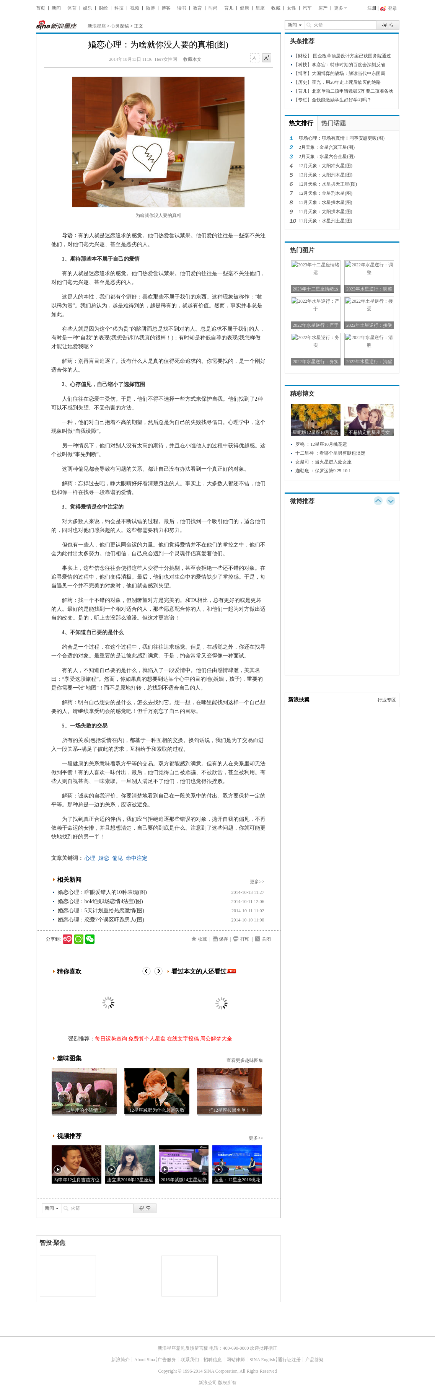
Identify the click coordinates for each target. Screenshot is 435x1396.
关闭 (266, 939)
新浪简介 (120, 1359)
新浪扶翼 (299, 700)
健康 (244, 8)
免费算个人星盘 (147, 1039)
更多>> (257, 881)
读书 (181, 8)
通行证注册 (289, 1359)
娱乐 (87, 8)
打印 (244, 939)
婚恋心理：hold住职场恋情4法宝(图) (100, 901)
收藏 (275, 8)
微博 (150, 8)
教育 (197, 8)
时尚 (213, 8)
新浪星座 (97, 26)
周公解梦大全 (216, 1039)
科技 (119, 8)
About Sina (144, 1359)
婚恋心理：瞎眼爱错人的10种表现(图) (102, 892)
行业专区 (387, 700)
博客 (166, 8)
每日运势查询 (111, 1039)
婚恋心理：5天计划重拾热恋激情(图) (101, 910)
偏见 (117, 858)
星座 (260, 8)
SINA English (262, 1359)
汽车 (307, 8)
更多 (338, 8)
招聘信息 (213, 1359)
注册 (371, 8)
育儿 (228, 8)
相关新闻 (69, 879)
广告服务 (167, 1359)
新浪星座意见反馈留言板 (183, 1348)
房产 (322, 8)
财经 (103, 8)
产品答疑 (314, 1359)
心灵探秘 (120, 26)
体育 (72, 8)
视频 (134, 8)
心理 (90, 858)
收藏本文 (192, 59)
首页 (40, 8)
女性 (291, 8)
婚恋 (103, 858)
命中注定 (136, 858)
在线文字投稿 (183, 1039)
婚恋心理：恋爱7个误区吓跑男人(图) (101, 920)
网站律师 (235, 1359)
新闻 (56, 8)
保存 (223, 939)
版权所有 (227, 1382)
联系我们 (190, 1359)
